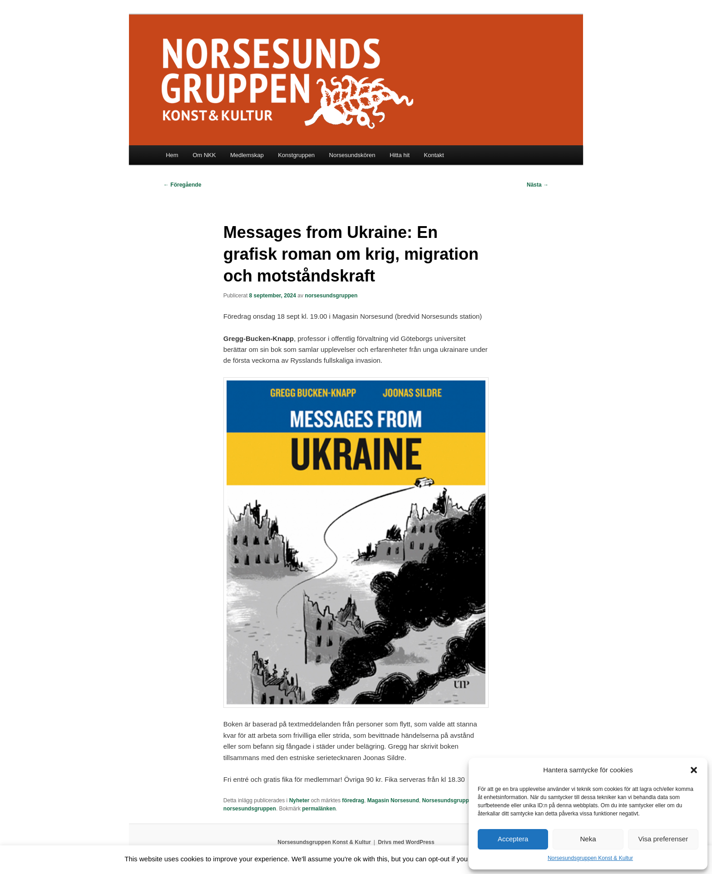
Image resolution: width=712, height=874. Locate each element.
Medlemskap (247, 155)
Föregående (182, 185)
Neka (588, 839)
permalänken (319, 808)
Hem (172, 155)
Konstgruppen (296, 155)
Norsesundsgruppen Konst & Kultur (590, 858)
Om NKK (204, 155)
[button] (693, 770)
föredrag (353, 800)
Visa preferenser (663, 839)
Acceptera (513, 839)
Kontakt (434, 155)
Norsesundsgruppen (448, 800)
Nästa (538, 185)
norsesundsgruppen (331, 295)
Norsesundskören (352, 155)
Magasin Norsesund (393, 800)
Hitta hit (400, 155)
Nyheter (299, 800)
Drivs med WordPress (406, 842)
